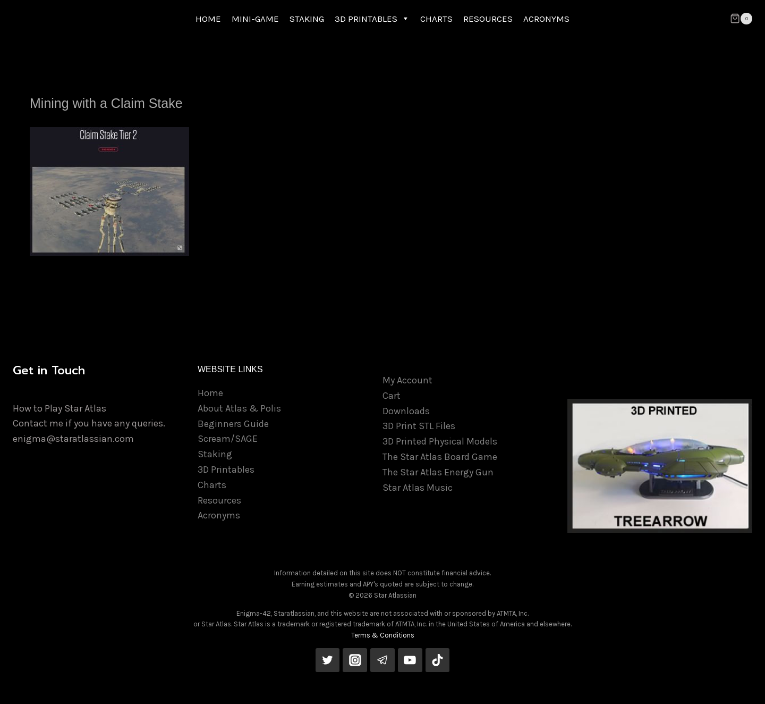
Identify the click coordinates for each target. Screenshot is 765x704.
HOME (208, 18)
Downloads (406, 411)
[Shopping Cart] (741, 18)
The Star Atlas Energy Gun (438, 472)
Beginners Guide (233, 424)
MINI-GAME (255, 18)
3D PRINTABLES (372, 18)
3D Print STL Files (418, 426)
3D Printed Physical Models (439, 441)
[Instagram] (355, 660)
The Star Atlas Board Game (439, 457)
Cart (391, 395)
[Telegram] (382, 660)
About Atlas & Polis (239, 408)
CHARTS (436, 18)
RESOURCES (488, 18)
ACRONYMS (546, 18)
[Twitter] (328, 660)
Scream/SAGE (228, 439)
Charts (212, 485)
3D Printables (226, 469)
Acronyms (219, 515)
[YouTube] (410, 660)
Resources (219, 500)
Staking (215, 454)
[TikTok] (438, 660)
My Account (407, 380)
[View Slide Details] (659, 466)
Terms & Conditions (382, 635)
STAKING (307, 18)
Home (210, 393)
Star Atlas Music (417, 487)
